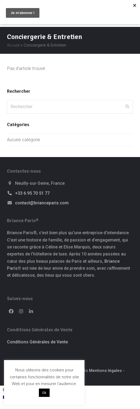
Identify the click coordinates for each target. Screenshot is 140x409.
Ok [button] (44, 393)
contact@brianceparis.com (42, 202)
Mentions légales (105, 370)
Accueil (13, 45)
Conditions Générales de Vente (37, 341)
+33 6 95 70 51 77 (32, 193)
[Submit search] (127, 106)
